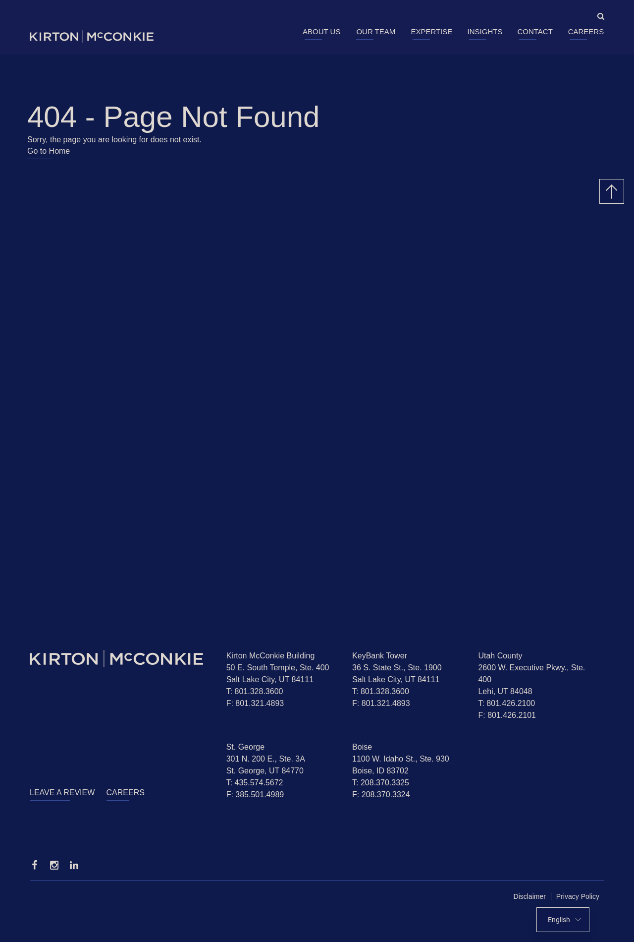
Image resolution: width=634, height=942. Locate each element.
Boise (362, 747)
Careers (586, 31)
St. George (245, 747)
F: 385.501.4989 (255, 794)
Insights (485, 31)
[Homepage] (120, 658)
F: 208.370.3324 (381, 794)
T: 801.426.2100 (506, 703)
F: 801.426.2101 (507, 715)
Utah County (500, 655)
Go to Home (48, 151)
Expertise (431, 31)
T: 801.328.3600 (254, 691)
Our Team (375, 31)
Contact (534, 31)
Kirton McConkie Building (270, 655)
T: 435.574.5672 (254, 782)
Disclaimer (530, 896)
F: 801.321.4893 (255, 703)
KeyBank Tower (379, 655)
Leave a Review (62, 792)
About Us (321, 31)
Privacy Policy (577, 896)
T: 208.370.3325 (380, 782)
